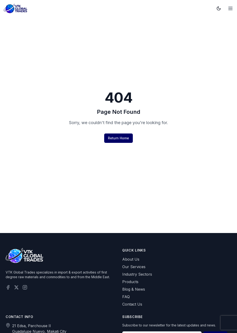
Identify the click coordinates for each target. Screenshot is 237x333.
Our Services (133, 266)
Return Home (118, 138)
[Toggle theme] (218, 8)
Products (130, 281)
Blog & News (133, 289)
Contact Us (132, 304)
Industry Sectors (137, 274)
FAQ (126, 296)
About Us (130, 259)
